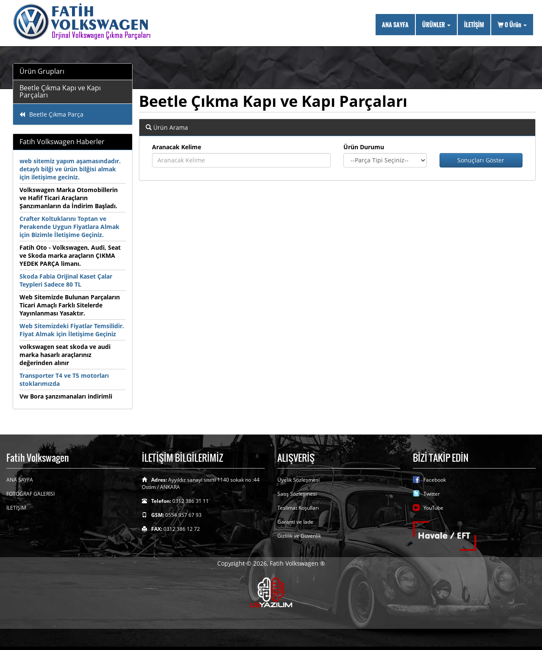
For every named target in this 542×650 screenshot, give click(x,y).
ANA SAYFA (395, 24)
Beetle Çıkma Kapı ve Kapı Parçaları (60, 91)
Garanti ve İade (295, 521)
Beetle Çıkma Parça (51, 114)
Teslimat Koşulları (298, 507)
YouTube (433, 507)
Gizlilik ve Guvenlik (299, 535)
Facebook (434, 479)
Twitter (431, 493)
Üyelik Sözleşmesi (298, 479)
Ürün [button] (512, 24)
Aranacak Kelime (176, 147)
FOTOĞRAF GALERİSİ (30, 493)
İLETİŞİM (474, 24)
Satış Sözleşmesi (297, 493)
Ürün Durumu (363, 147)
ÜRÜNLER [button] (436, 24)
